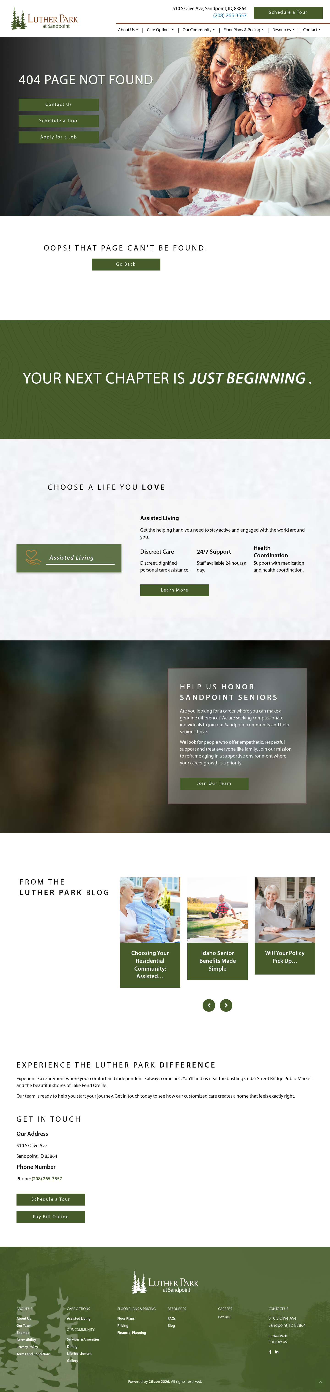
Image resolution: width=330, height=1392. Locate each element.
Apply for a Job (58, 137)
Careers (225, 1309)
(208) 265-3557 (230, 16)
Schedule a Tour (288, 12)
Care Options (158, 30)
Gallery (72, 1361)
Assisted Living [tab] (72, 558)
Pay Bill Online (51, 1217)
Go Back (126, 264)
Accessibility (26, 1340)
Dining (72, 1347)
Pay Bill (224, 1317)
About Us (126, 30)
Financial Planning (131, 1333)
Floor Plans (126, 1319)
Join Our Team (214, 783)
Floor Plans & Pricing (242, 30)
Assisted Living (79, 1319)
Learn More (174, 590)
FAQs (172, 1319)
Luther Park (278, 1336)
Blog (171, 1326)
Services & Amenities (83, 1339)
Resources (281, 30)
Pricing (122, 1326)
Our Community (197, 30)
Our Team (23, 1326)
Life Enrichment (79, 1354)
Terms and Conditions (33, 1354)
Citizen (154, 1382)
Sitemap (23, 1333)
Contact (310, 30)
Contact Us (58, 104)
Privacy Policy (27, 1347)
